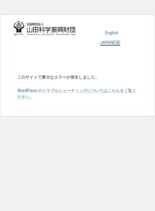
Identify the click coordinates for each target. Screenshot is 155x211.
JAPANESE (110, 42)
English (111, 32)
